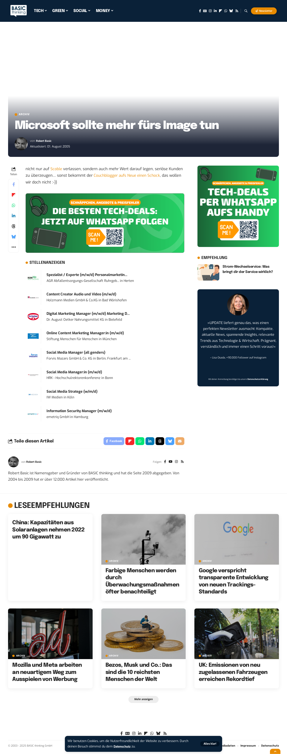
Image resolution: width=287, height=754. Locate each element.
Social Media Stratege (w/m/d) (72, 392)
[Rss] (237, 11)
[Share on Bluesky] (13, 237)
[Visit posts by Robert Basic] (21, 144)
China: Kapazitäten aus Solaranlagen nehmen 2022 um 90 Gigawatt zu (48, 532)
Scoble (56, 169)
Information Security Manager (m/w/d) (79, 412)
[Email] (179, 442)
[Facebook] (200, 11)
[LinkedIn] (215, 11)
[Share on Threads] (13, 227)
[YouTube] (169, 463)
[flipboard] (220, 11)
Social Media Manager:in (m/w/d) (74, 372)
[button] (209, 743)
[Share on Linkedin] (13, 216)
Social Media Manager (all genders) (76, 353)
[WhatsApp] (225, 11)
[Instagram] (210, 11)
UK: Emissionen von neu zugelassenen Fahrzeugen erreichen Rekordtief (233, 674)
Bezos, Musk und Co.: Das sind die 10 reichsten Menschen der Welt (138, 674)
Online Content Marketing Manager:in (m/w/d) (85, 334)
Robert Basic (45, 142)
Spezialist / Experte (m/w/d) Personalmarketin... (87, 275)
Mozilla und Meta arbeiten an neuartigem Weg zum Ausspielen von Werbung (47, 674)
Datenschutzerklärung (257, 380)
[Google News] (205, 11)
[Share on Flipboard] (13, 195)
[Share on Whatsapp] (13, 206)
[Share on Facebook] (13, 185)
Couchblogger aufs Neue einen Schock (128, 176)
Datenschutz (123, 746)
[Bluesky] (231, 11)
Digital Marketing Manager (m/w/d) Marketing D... (88, 314)
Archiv (26, 115)
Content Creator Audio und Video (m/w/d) (81, 295)
